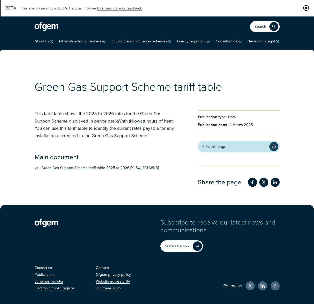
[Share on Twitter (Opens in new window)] (263, 182)
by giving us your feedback (119, 8)
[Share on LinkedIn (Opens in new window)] (275, 182)
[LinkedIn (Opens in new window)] (262, 285)
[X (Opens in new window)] (250, 285)
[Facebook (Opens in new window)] (275, 285)
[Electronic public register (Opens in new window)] (55, 288)
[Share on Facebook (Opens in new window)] (252, 182)
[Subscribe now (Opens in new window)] (181, 246)
